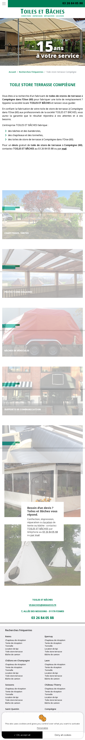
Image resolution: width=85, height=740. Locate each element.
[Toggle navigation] (4, 3)
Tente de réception (13, 643)
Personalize (42, 728)
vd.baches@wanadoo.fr (42, 605)
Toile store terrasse (14, 651)
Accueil (12, 72)
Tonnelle (9, 646)
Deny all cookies (63, 735)
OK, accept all (22, 735)
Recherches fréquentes (31, 72)
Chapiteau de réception (15, 640)
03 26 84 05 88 (72, 3)
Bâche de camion (12, 654)
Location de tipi (11, 648)
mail (63, 148)
